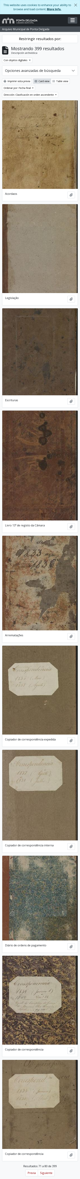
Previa (32, 1173)
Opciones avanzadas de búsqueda (33, 70)
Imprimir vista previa (17, 81)
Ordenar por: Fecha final (17, 88)
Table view (60, 81)
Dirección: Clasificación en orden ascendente (29, 94)
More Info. (54, 9)
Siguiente (46, 1173)
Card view (42, 81)
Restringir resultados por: (40, 38)
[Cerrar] (75, 5)
